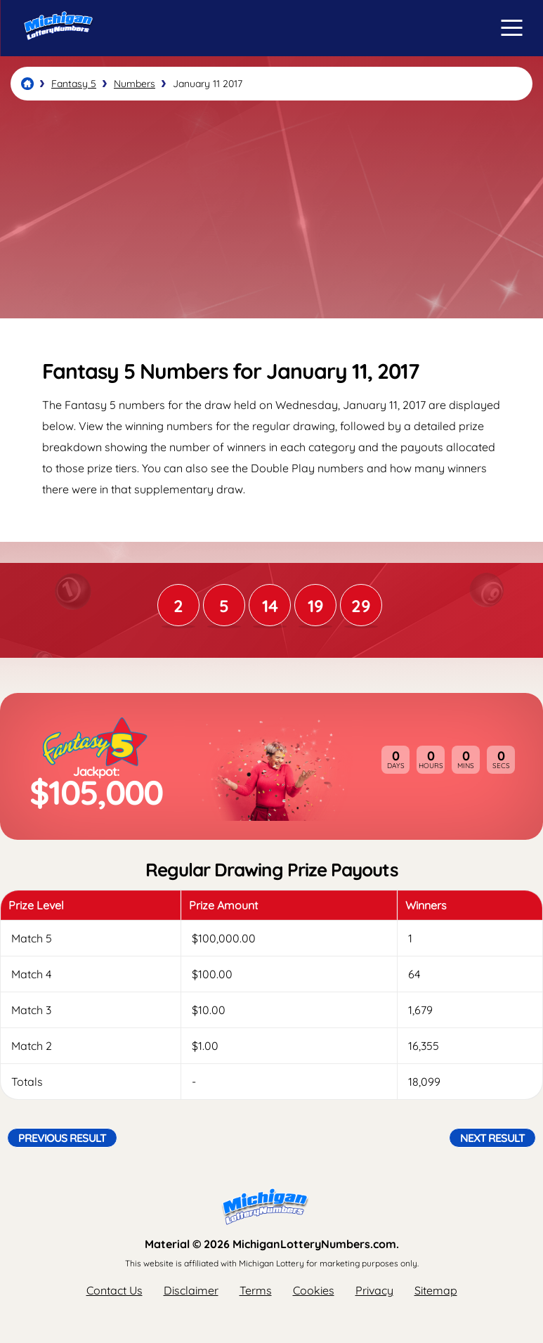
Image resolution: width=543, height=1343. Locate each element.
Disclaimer (191, 1290)
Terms (256, 1290)
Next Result (492, 1138)
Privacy (374, 1290)
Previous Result (62, 1138)
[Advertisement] (271, 209)
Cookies (313, 1290)
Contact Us (114, 1290)
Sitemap (435, 1290)
